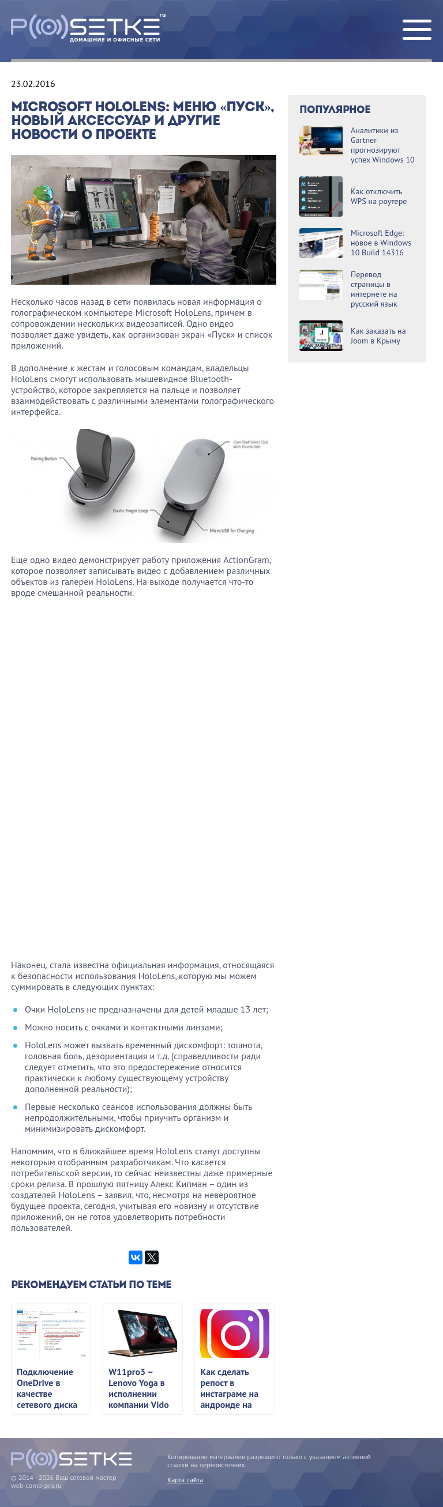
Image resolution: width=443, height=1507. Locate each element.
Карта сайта (185, 1479)
